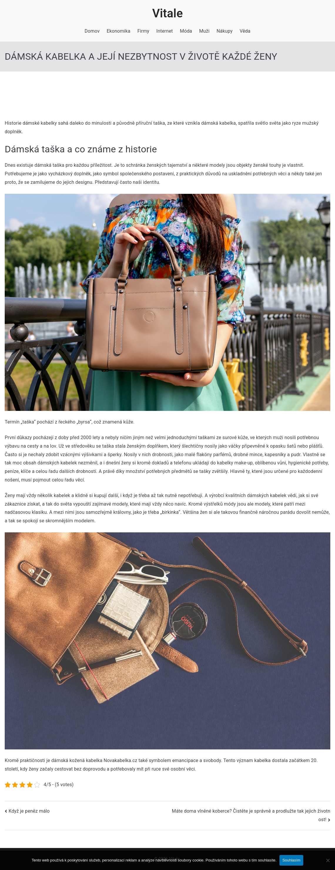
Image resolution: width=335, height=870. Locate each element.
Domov (92, 31)
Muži (204, 31)
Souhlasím (291, 860)
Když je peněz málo (29, 811)
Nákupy (224, 31)
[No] (328, 860)
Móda (186, 31)
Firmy (144, 31)
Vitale (167, 13)
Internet (164, 31)
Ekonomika (118, 31)
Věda (244, 31)
